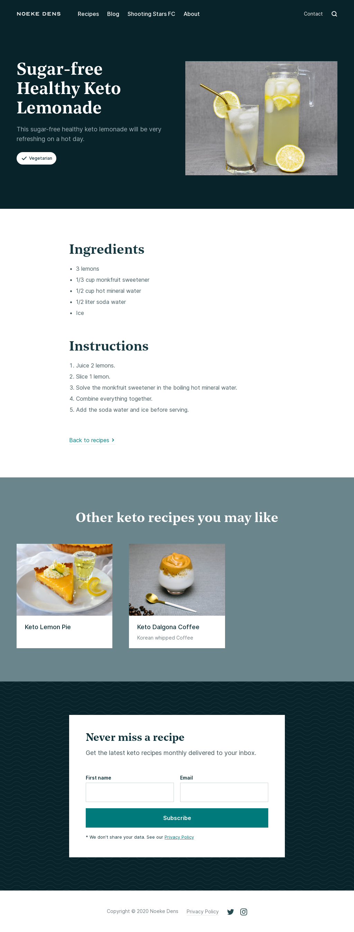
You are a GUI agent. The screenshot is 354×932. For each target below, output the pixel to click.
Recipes (88, 13)
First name (98, 778)
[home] (39, 14)
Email (186, 778)
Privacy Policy (179, 837)
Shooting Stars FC (151, 13)
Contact (313, 14)
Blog (113, 13)
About (192, 13)
